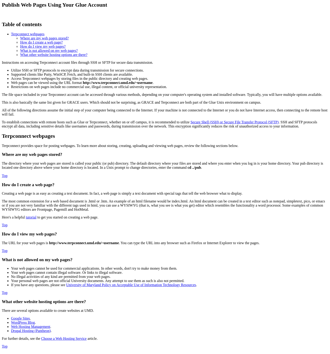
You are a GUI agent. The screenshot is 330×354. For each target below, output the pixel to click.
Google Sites (20, 318)
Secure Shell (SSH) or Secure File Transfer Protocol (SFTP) (234, 122)
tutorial (31, 217)
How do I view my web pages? (43, 46)
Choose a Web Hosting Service (64, 338)
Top (5, 176)
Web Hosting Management (30, 327)
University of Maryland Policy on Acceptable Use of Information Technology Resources (131, 285)
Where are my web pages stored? (44, 38)
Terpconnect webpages (27, 34)
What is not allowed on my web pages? (49, 51)
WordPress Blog (23, 322)
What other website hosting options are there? (53, 55)
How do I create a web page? (41, 42)
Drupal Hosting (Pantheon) (31, 331)
